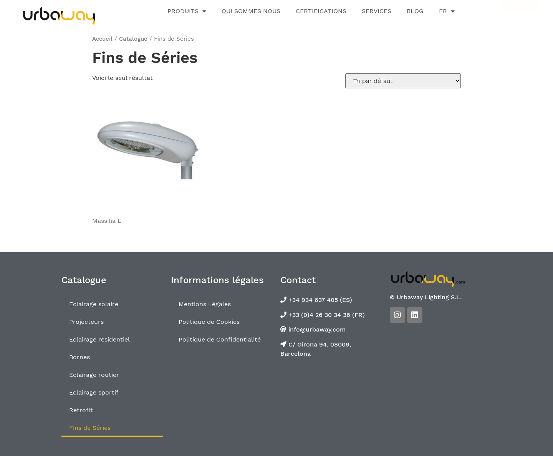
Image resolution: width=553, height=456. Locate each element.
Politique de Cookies (209, 321)
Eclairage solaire (93, 304)
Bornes (79, 357)
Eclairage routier (94, 374)
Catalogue (133, 38)
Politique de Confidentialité (220, 339)
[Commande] (403, 80)
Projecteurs (86, 321)
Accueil (102, 38)
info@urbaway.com (316, 329)
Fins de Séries (90, 427)
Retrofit (81, 410)
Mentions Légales (205, 304)
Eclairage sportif (93, 392)
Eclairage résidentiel (99, 339)
